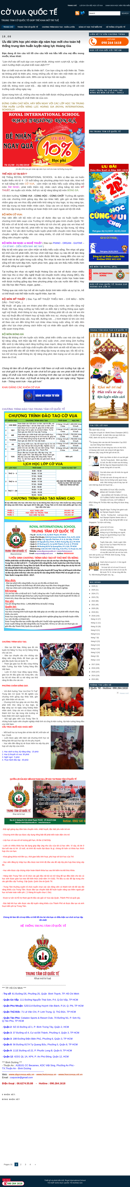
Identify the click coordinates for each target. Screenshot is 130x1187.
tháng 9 (93, 630)
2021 (93, 605)
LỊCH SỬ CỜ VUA (106, 527)
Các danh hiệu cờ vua (97, 430)
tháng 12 (94, 619)
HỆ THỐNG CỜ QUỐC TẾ (115, 27)
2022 (93, 601)
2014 (93, 676)
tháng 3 (93, 652)
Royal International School (75, 1180)
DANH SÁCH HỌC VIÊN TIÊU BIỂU (118, 5)
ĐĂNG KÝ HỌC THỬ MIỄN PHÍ (90, 27)
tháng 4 (93, 649)
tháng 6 (93, 641)
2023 (93, 597)
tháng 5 (93, 645)
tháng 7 (93, 638)
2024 (93, 594)
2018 (93, 616)
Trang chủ (124, 693)
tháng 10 (94, 626)
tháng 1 (93, 660)
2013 (93, 679)
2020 (93, 608)
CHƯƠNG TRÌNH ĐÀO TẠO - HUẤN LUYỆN (58, 27)
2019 (93, 612)
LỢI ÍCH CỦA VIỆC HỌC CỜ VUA (91, 5)
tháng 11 (94, 623)
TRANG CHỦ (72, 5)
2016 (93, 668)
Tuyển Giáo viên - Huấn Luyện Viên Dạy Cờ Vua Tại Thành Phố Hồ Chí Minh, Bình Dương (113, 544)
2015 (93, 672)
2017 (93, 664)
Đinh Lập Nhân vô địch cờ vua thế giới (114, 457)
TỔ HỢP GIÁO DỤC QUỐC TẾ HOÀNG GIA (65, 1183)
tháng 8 (93, 634)
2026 (93, 586)
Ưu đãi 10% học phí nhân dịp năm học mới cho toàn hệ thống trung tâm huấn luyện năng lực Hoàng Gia (41, 44)
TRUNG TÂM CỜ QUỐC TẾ (27, 27)
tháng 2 (93, 656)
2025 (93, 590)
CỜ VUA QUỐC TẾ (29, 12)
